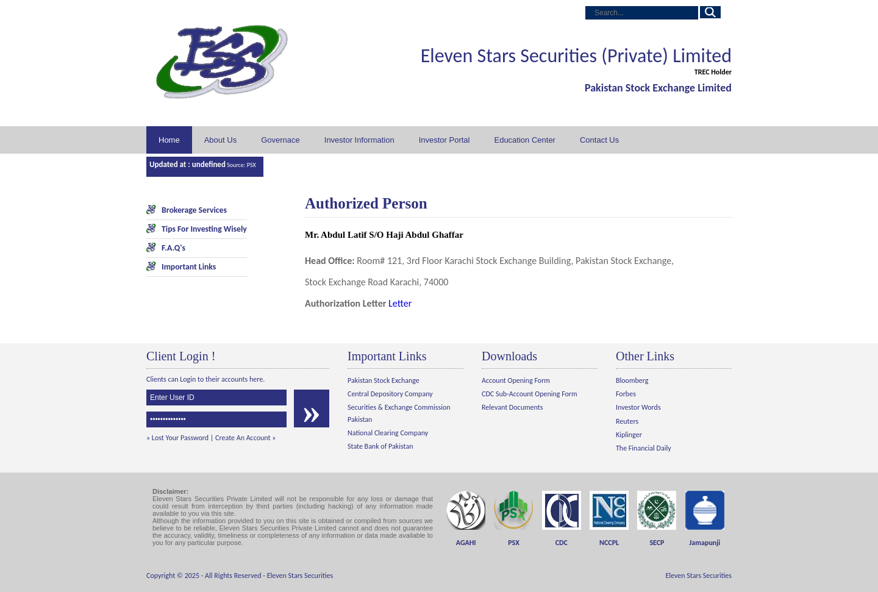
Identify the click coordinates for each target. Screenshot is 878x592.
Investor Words (638, 407)
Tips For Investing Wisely (204, 229)
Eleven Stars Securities (300, 575)
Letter (400, 303)
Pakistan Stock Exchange (383, 380)
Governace (280, 139)
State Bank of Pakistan (380, 446)
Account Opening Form (516, 380)
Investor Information (359, 139)
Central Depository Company (390, 394)
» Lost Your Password (177, 437)
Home (169, 139)
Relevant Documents (512, 407)
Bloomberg (632, 380)
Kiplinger (629, 434)
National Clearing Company (388, 433)
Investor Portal (444, 139)
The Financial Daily (643, 448)
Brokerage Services (194, 210)
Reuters (627, 421)
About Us (220, 139)
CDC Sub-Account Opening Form (529, 394)
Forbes (626, 394)
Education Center (524, 139)
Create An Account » (245, 437)
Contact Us (599, 139)
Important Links (189, 267)
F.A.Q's (173, 248)
